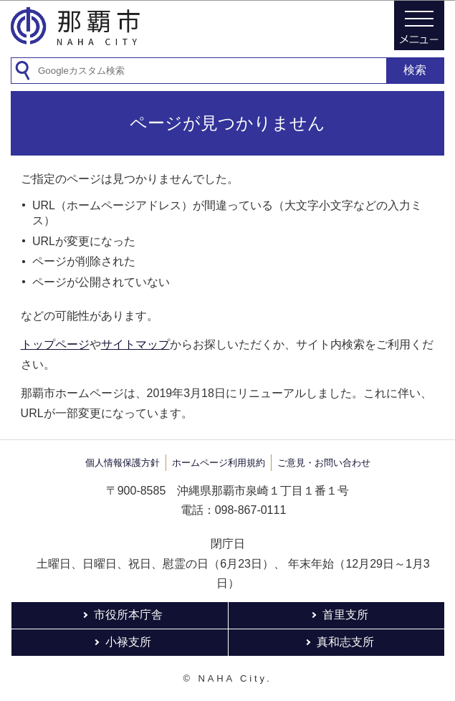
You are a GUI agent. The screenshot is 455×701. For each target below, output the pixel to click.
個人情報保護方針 (122, 462)
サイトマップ (135, 344)
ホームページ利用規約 (218, 462)
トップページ (55, 344)
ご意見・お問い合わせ (323, 462)
